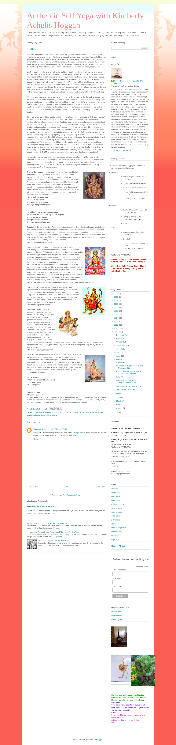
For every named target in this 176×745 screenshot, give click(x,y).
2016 (116, 311)
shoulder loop (116, 532)
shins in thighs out (118, 528)
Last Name (117, 586)
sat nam (36, 415)
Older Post (100, 487)
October (119, 342)
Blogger (99, 740)
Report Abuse (118, 546)
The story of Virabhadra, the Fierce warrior (55, 540)
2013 (116, 321)
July (118, 352)
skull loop (115, 536)
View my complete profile (121, 150)
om (93, 412)
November (120, 338)
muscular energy (118, 504)
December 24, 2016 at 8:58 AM (54, 429)
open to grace (116, 508)
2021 (116, 294)
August (119, 349)
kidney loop (115, 500)
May (118, 359)
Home (67, 487)
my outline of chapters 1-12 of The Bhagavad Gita (129, 367)
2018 (116, 304)
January (119, 408)
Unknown (37, 429)
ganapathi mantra (52, 412)
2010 (116, 332)
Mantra (118, 393)
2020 (116, 297)
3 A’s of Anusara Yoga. (125, 377)
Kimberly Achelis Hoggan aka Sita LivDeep (128, 82)
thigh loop (115, 540)
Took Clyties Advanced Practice (128, 386)
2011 (116, 328)
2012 (116, 325)
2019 (116, 300)
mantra (88, 412)
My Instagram (116, 619)
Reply (35, 439)
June (118, 356)
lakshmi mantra (78, 412)
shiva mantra (51, 415)
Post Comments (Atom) (72, 495)
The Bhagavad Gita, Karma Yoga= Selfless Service (127, 382)
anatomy (114, 488)
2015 (116, 314)
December (120, 335)
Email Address (119, 570)
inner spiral (115, 496)
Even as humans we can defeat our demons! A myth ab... (128, 372)
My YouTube (116, 612)
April (118, 398)
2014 (116, 318)
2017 (116, 307)
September (121, 345)
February (120, 405)
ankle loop (115, 492)
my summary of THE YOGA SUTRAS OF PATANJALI (48, 523)
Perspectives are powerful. (126, 390)
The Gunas (120, 362)
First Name (117, 578)
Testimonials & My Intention (40, 506)
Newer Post (33, 487)
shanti (43, 415)
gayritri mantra (65, 412)
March (119, 401)
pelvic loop (115, 520)
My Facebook (116, 616)
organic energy (117, 512)
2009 (116, 412)
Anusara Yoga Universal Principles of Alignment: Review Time (54, 532)
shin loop (115, 524)
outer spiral (115, 516)
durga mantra (38, 412)
